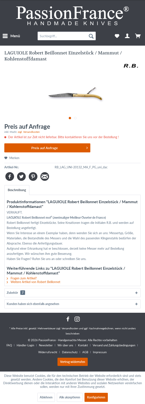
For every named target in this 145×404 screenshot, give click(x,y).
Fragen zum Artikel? (22, 278)
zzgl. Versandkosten (29, 131)
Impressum (100, 352)
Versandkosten (70, 328)
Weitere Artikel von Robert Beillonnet (33, 282)
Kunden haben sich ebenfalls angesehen (33, 304)
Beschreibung (17, 190)
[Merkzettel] (117, 36)
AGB (85, 352)
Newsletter (46, 345)
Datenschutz (70, 352)
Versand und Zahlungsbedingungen (114, 345)
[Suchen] (91, 36)
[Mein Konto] (127, 36)
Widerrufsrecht (47, 352)
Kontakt (83, 345)
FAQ (9, 345)
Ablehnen (46, 397)
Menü (11, 35)
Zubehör (16, 292)
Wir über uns (65, 345)
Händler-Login (25, 345)
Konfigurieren (96, 397)
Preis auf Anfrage (59, 147)
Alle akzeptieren (69, 397)
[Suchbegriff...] (67, 36)
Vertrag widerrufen (72, 362)
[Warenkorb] (138, 36)
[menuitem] (11, 36)
